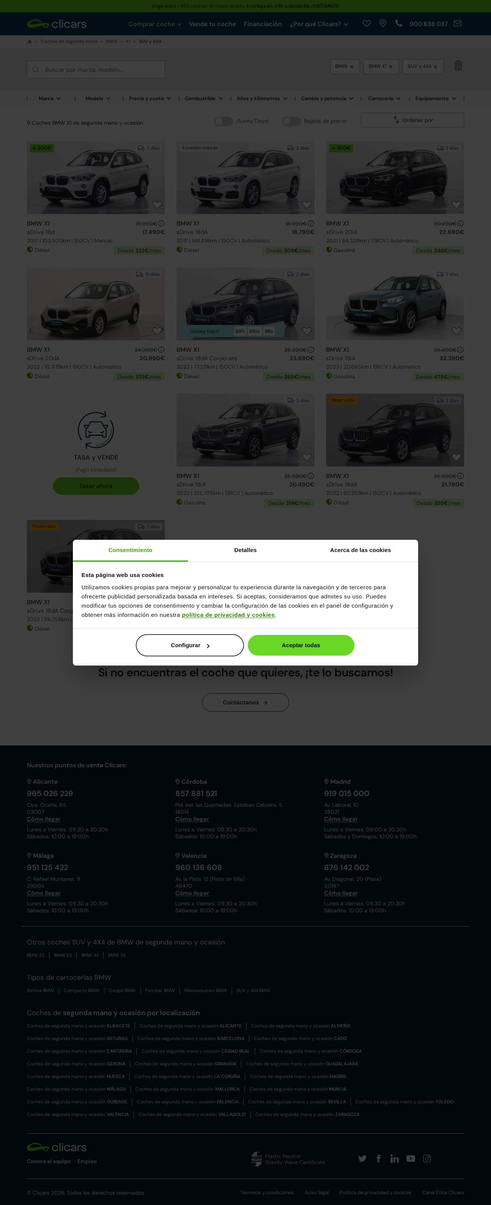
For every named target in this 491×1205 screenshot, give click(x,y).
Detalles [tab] (245, 550)
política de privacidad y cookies (228, 615)
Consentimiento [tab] (131, 550)
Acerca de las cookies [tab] (360, 550)
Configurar (190, 645)
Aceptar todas (301, 645)
